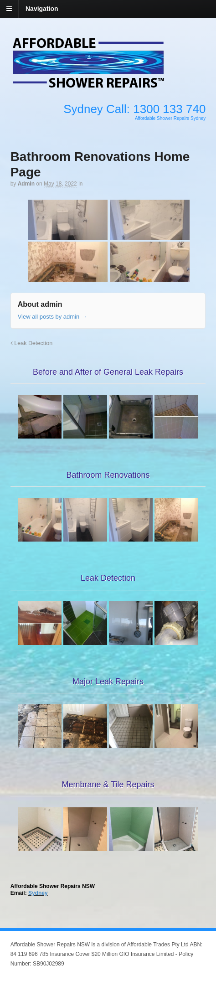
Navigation (42, 8)
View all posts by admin (52, 316)
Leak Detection (31, 343)
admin (26, 184)
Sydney (38, 893)
